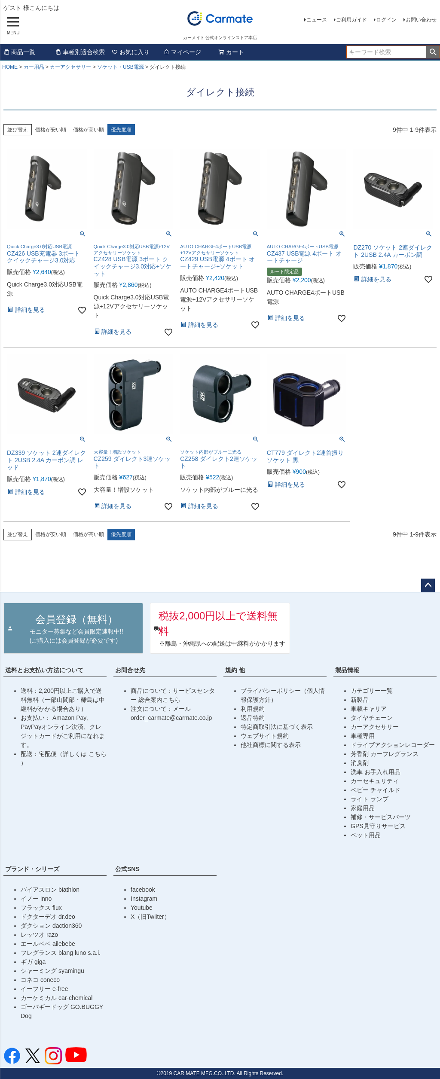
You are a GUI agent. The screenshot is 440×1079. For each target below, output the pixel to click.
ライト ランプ (369, 799)
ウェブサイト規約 (265, 735)
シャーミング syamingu (52, 970)
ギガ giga (33, 961)
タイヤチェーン (372, 717)
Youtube (142, 907)
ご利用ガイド (351, 20)
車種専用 (363, 735)
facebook (143, 889)
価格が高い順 (88, 130)
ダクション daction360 (51, 925)
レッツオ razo (39, 934)
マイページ (182, 52)
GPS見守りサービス (378, 826)
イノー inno (36, 898)
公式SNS (127, 869)
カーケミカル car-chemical (56, 997)
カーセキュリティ (375, 780)
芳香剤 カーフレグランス (385, 753)
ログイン (386, 20)
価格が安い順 (50, 130)
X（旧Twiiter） (150, 916)
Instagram (144, 898)
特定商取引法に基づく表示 (277, 726)
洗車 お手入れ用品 (375, 771)
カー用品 (34, 67)
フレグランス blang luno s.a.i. (61, 952)
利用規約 (253, 708)
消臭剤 (360, 762)
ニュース (316, 20)
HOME (10, 67)
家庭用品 (363, 808)
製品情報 (347, 670)
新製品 (360, 699)
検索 (433, 52)
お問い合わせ (421, 20)
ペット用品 (366, 835)
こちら (98, 753)
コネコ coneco (40, 979)
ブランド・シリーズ (32, 869)
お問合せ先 (130, 670)
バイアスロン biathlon (50, 889)
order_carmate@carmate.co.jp (171, 717)
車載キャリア (369, 708)
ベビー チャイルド (375, 789)
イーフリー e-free (44, 988)
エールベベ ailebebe (48, 943)
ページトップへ (428, 585)
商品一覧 (19, 52)
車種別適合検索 (80, 52)
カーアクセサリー (70, 67)
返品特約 (253, 717)
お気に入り (131, 52)
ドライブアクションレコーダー (393, 744)
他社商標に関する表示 (271, 744)
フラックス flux (41, 907)
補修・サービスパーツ (381, 817)
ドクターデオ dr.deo (48, 916)
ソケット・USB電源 (120, 67)
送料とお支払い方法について (44, 670)
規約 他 (235, 670)
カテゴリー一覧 (372, 690)
